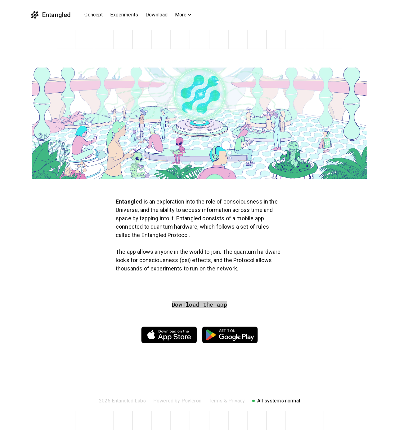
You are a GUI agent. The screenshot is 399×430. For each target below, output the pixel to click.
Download (157, 15)
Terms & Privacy (227, 401)
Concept (93, 15)
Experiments (124, 15)
